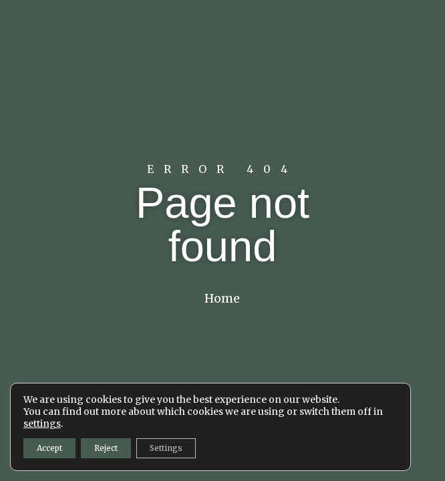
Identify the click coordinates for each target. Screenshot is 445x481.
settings (42, 424)
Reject (106, 448)
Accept (49, 448)
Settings (166, 448)
